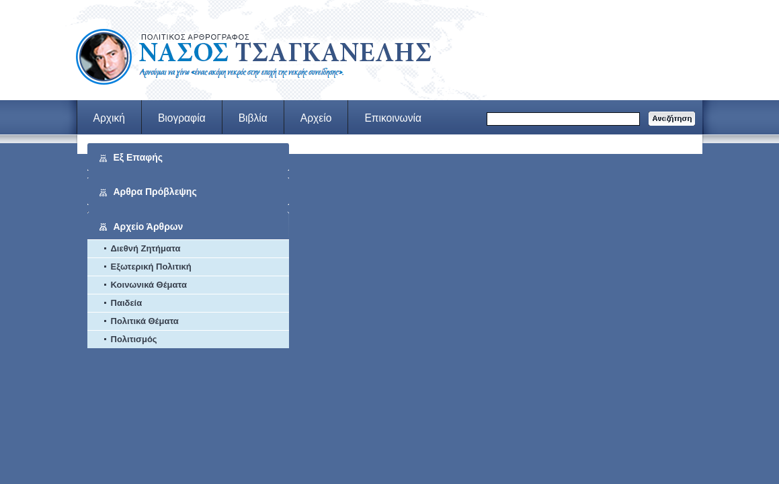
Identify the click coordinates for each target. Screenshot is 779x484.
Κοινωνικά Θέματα (149, 285)
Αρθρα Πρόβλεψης (155, 191)
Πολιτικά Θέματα (145, 321)
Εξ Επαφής (138, 157)
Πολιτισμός (134, 339)
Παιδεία (126, 303)
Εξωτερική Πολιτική (151, 266)
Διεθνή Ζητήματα (146, 248)
